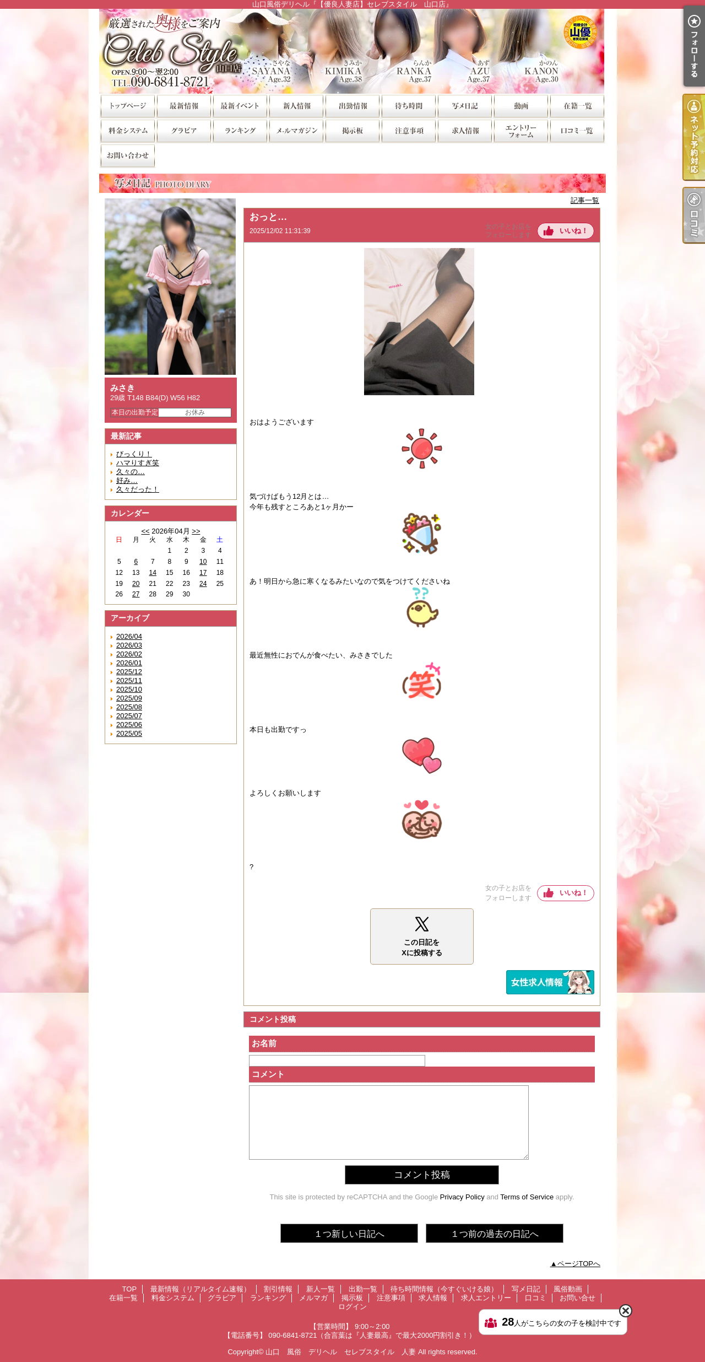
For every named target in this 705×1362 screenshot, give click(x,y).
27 (135, 594)
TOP (127, 105)
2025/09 (129, 698)
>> (196, 531)
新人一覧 (295, 105)
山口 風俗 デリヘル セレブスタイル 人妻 (340, 1352)
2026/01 (129, 663)
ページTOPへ (579, 1263)
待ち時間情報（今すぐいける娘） (408, 105)
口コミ (576, 130)
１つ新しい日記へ (349, 1234)
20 (135, 584)
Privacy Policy (462, 1197)
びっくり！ (134, 454)
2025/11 (129, 680)
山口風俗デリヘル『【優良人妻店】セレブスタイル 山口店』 (352, 51)
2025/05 (129, 733)
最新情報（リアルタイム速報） (183, 105)
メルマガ (295, 130)
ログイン (352, 1306)
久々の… (130, 471)
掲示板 (351, 130)
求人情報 (464, 130)
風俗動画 (520, 105)
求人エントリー (520, 130)
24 (203, 584)
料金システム (127, 130)
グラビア (183, 130)
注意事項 (408, 130)
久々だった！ (137, 489)
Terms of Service (527, 1197)
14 (152, 573)
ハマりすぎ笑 (137, 463)
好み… (127, 480)
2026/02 (129, 654)
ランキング (239, 130)
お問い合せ (127, 155)
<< (145, 531)
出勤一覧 (351, 105)
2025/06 (129, 724)
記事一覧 (585, 200)
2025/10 (129, 689)
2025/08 (129, 707)
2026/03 (129, 645)
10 (203, 562)
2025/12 (129, 671)
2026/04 (129, 636)
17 (203, 573)
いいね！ (574, 231)
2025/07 (129, 716)
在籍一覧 (576, 105)
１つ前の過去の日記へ (495, 1234)
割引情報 (239, 105)
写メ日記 (464, 105)
